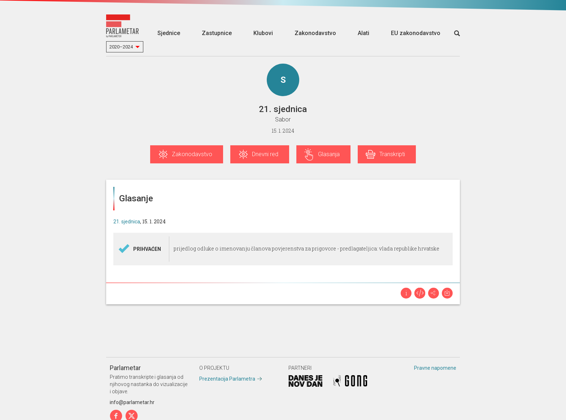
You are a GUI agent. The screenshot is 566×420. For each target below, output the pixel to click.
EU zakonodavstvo (415, 33)
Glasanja (329, 154)
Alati (363, 33)
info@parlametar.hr (132, 402)
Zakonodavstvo (315, 33)
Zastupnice (217, 33)
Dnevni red (265, 154)
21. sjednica (126, 221)
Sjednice (168, 33)
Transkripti (392, 154)
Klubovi (263, 33)
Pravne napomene (435, 368)
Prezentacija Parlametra (227, 379)
